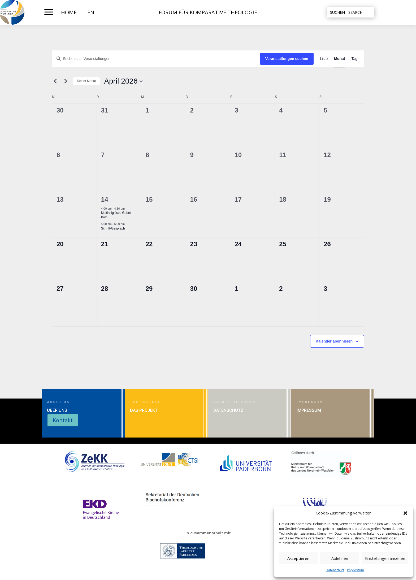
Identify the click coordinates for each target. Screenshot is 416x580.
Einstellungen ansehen (385, 558)
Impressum (355, 570)
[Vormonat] (55, 81)
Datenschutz (335, 570)
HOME (69, 12)
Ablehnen (339, 558)
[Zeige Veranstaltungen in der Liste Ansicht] (324, 58)
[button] (405, 513)
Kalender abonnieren (334, 341)
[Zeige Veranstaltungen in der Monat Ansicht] (339, 58)
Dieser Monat (86, 81)
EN (90, 12)
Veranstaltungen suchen (286, 59)
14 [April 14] (104, 199)
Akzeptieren (298, 558)
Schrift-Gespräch (113, 228)
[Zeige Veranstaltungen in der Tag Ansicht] (354, 58)
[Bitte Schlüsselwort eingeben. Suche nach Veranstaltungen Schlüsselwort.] (156, 58)
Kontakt (63, 420)
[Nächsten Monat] (65, 81)
